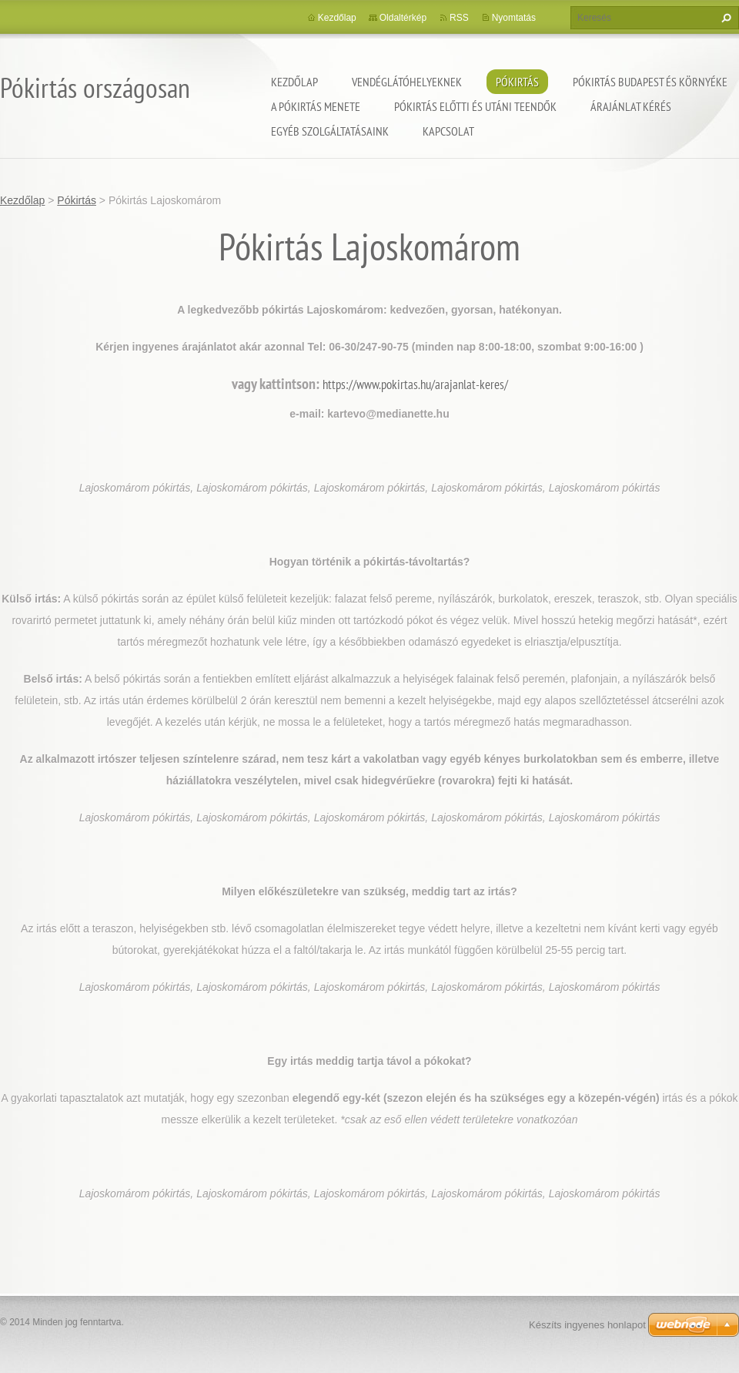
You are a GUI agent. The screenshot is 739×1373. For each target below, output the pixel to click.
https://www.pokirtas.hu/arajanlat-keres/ (415, 384)
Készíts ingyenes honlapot (587, 1325)
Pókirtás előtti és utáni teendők (475, 106)
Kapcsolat (448, 131)
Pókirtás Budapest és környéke (650, 81)
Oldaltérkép (403, 17)
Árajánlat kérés (630, 106)
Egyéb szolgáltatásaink (330, 131)
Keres (724, 17)
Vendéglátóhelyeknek (407, 81)
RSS (459, 17)
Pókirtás (517, 81)
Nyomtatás (514, 17)
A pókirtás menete (315, 106)
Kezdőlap (294, 81)
